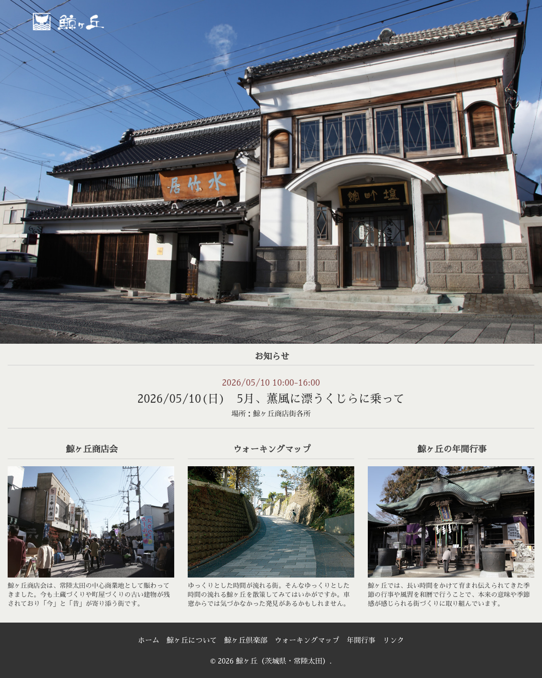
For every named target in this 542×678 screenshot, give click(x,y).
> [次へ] (526, 169)
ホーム (148, 640)
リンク (393, 640)
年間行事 (361, 640)
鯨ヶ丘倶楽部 (245, 640)
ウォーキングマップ (307, 640)
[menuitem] (257, 24)
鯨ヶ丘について (192, 640)
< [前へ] (15, 169)
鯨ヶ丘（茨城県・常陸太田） (88, 20)
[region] (271, 172)
